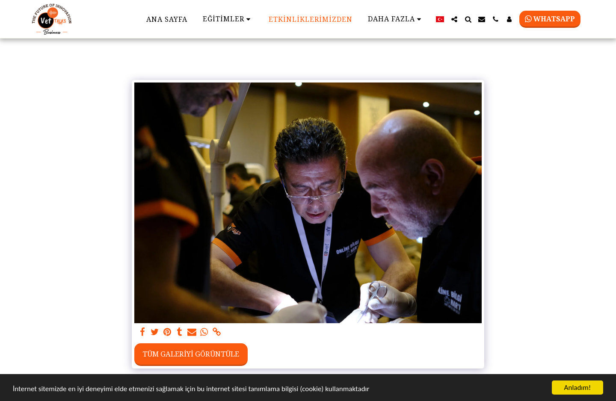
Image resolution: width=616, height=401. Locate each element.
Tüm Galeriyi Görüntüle (190, 354)
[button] (454, 19)
